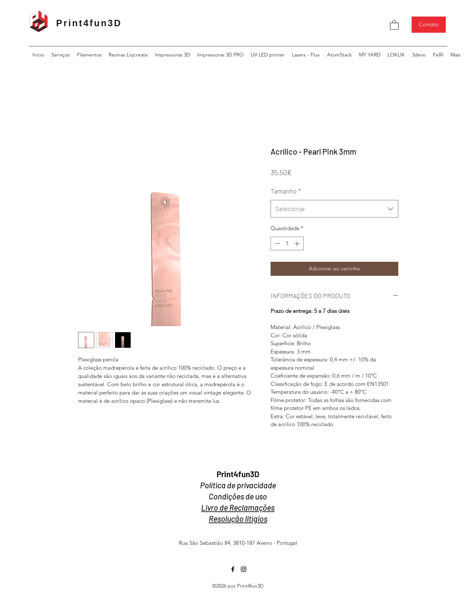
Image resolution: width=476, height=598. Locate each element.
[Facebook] (232, 569)
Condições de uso (238, 496)
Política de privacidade (238, 485)
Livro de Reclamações (238, 507)
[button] (394, 24)
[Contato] (429, 25)
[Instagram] (243, 569)
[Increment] (298, 243)
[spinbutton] (287, 243)
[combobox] (334, 209)
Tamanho (286, 191)
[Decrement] (276, 243)
